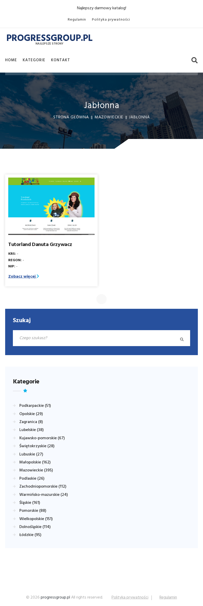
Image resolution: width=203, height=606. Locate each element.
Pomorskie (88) (32, 511)
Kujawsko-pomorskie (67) (42, 438)
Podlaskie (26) (32, 479)
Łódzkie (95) (30, 535)
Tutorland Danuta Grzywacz (40, 245)
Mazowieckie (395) (36, 470)
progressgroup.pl (55, 597)
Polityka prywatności (111, 20)
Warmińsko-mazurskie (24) (43, 495)
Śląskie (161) (29, 503)
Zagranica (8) (31, 422)
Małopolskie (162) (35, 462)
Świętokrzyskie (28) (37, 446)
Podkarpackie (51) (35, 406)
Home (11, 60)
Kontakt (60, 60)
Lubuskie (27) (31, 454)
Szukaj (22, 321)
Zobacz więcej (23, 277)
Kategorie (34, 60)
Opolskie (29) (31, 414)
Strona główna (71, 117)
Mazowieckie (109, 117)
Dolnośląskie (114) (35, 527)
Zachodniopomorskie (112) (42, 487)
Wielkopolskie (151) (36, 519)
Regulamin (77, 20)
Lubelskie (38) (31, 430)
